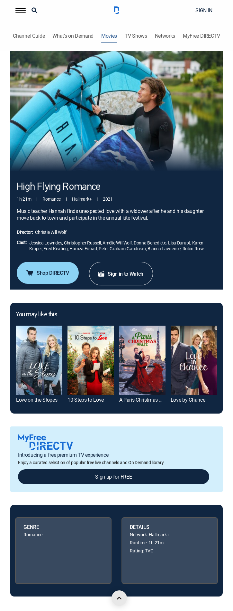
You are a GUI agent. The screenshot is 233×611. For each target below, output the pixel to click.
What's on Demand (73, 36)
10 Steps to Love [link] (85, 399)
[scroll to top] (119, 598)
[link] (39, 360)
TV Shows (136, 36)
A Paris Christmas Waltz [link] (145, 399)
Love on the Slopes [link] (36, 399)
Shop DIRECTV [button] (47, 272)
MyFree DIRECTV (201, 36)
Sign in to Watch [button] (120, 274)
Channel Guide (29, 36)
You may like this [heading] (36, 314)
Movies (109, 36)
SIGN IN (203, 10)
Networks (165, 36)
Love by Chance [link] (188, 399)
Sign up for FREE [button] (113, 476)
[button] (20, 10)
